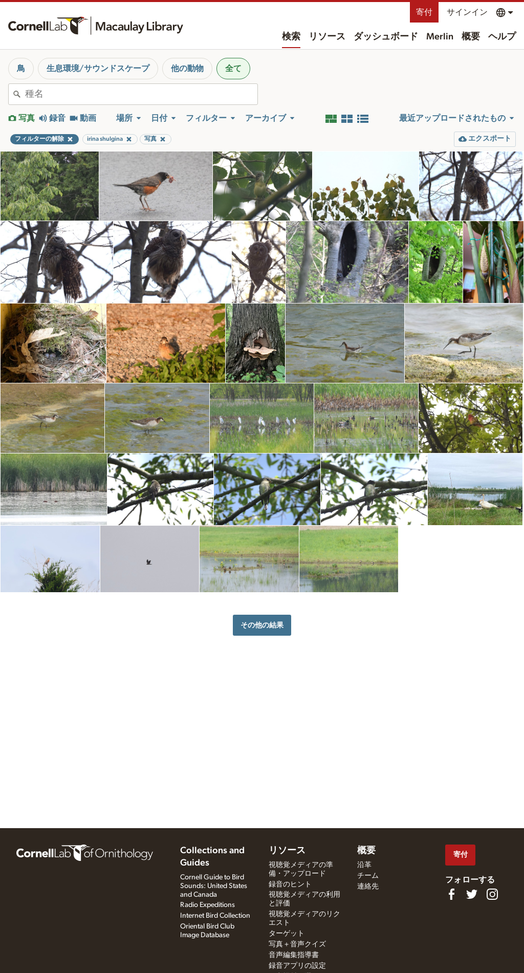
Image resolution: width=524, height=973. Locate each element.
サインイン (467, 12)
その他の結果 (262, 625)
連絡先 (368, 886)
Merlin (439, 36)
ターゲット (286, 933)
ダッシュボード (386, 36)
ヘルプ (502, 36)
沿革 (364, 865)
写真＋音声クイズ (297, 944)
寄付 (424, 12)
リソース (327, 36)
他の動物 (187, 68)
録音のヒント (290, 884)
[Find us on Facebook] (451, 894)
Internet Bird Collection (215, 915)
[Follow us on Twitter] (472, 894)
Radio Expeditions (207, 905)
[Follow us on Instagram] (492, 894)
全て (233, 68)
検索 (291, 36)
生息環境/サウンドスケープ (98, 68)
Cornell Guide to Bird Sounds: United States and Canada (213, 886)
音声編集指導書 (294, 955)
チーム (368, 875)
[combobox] (141, 94)
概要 (471, 36)
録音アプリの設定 (297, 965)
